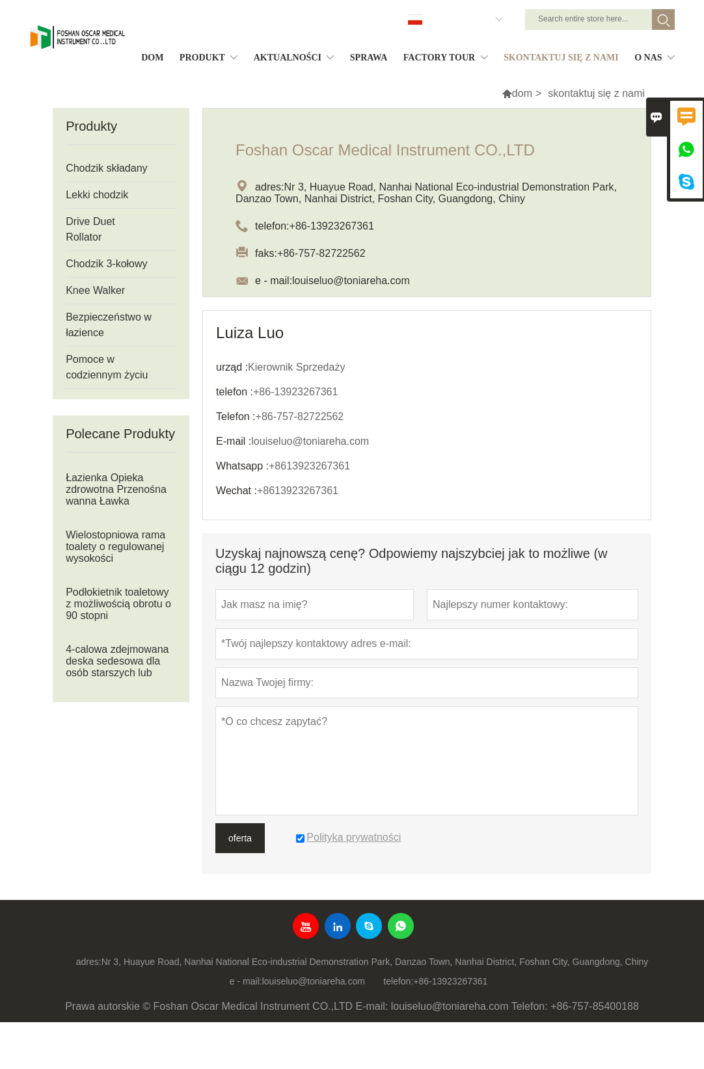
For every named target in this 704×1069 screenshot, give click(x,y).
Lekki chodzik (97, 194)
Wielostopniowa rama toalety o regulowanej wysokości (115, 546)
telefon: (398, 981)
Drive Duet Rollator (90, 229)
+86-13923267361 (450, 981)
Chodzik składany (106, 168)
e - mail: (246, 981)
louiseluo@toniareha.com (313, 981)
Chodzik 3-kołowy (106, 263)
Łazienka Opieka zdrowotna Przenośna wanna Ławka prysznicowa (116, 495)
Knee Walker (95, 290)
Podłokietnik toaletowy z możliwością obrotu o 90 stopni (118, 604)
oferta (240, 838)
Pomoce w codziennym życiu (107, 367)
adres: (89, 962)
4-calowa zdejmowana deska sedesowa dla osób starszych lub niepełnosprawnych (117, 667)
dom (522, 93)
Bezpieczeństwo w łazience (109, 324)
